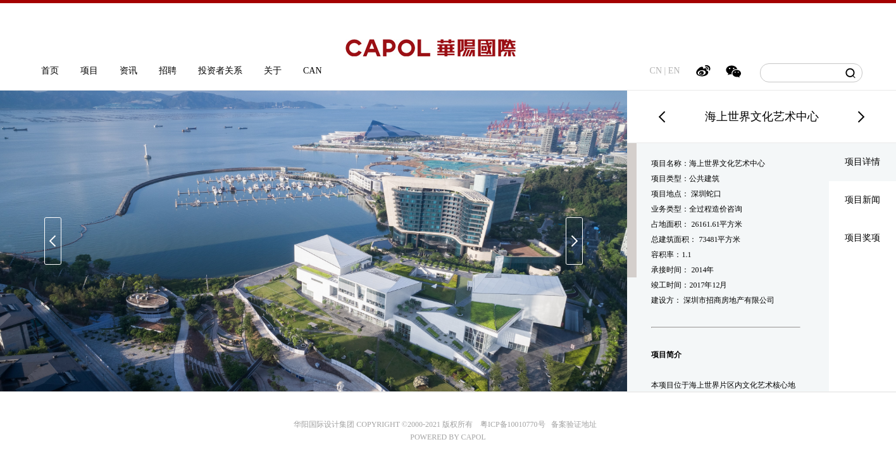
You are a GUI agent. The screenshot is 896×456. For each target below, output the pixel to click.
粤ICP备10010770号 (512, 424)
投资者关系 (220, 70)
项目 (89, 70)
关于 (273, 70)
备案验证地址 (571, 424)
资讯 (128, 70)
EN (674, 70)
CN (656, 70)
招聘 (168, 70)
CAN (312, 70)
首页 (50, 70)
